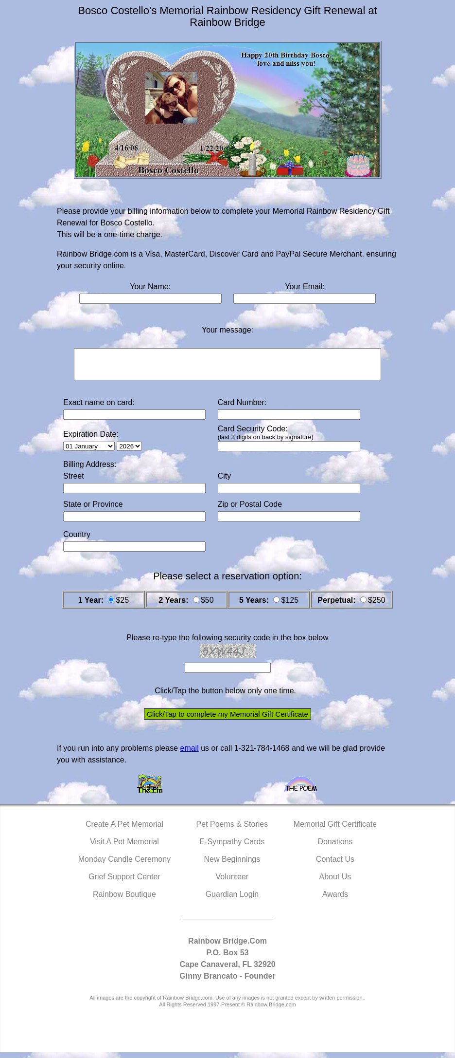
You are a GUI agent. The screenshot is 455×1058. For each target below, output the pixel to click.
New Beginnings (232, 865)
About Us (335, 882)
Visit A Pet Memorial (124, 847)
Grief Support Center (124, 882)
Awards (335, 900)
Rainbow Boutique (124, 900)
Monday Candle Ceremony (124, 865)
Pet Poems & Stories (232, 830)
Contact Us (335, 865)
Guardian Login (232, 900)
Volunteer (232, 882)
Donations (334, 847)
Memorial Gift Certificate (335, 830)
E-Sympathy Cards (231, 847)
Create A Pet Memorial (124, 830)
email (189, 754)
